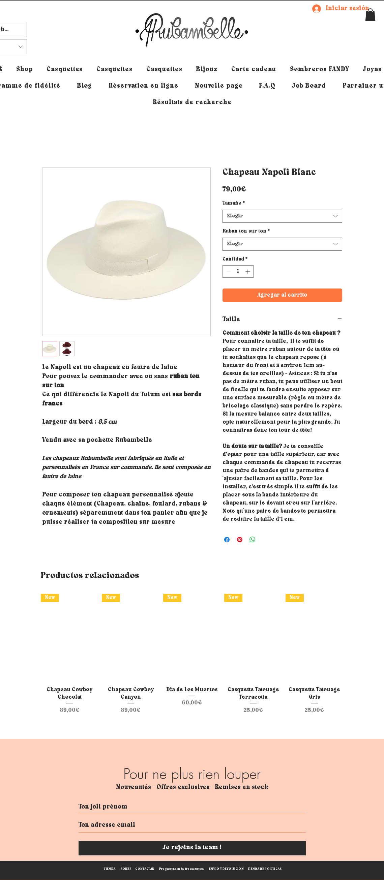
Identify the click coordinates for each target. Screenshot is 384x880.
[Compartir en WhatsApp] (252, 540)
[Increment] (248, 271)
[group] (192, 654)
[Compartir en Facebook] (227, 540)
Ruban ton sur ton (246, 231)
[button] (370, 14)
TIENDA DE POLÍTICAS (265, 869)
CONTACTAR (144, 869)
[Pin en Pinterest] (240, 540)
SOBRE (125, 869)
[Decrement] (228, 271)
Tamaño (234, 203)
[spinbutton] (238, 271)
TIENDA (109, 869)
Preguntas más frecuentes (181, 869)
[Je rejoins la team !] (192, 848)
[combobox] (282, 216)
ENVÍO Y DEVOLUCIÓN (226, 869)
